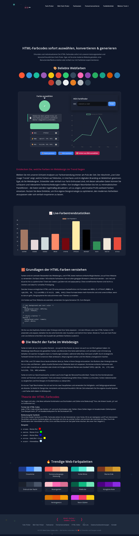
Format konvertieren (92, 6)
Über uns (86, 527)
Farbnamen (77, 6)
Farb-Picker (49, 6)
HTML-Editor (76, 527)
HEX (74, 104)
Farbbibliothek (108, 6)
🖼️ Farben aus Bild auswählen (87, 154)
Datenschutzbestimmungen (100, 527)
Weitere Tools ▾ (122, 6)
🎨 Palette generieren (48, 154)
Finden (112, 104)
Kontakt (114, 527)
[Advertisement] (69, 26)
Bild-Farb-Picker (63, 6)
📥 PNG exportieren (66, 154)
